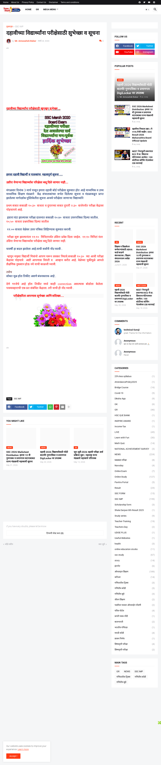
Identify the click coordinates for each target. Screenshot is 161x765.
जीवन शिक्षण (135, 599)
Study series (135, 516)
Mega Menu (49, 9)
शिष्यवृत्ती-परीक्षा (135, 649)
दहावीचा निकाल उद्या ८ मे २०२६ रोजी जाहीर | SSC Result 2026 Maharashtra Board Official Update (142, 135)
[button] (147, 9)
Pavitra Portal (135, 482)
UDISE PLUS (135, 532)
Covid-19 (135, 393)
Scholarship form (135, 504)
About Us (15, 2)
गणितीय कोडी (135, 588)
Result (135, 488)
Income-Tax (135, 426)
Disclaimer (53, 2)
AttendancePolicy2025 (135, 382)
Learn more (23, 749)
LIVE (135, 432)
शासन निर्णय (135, 638)
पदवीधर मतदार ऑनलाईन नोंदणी (135, 605)
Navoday (135, 465)
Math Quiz (135, 443)
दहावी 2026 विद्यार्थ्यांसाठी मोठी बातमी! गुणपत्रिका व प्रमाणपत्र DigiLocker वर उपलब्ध (54, 455)
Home (5, 2)
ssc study (135, 555)
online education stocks (135, 549)
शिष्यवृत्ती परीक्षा (135, 644)
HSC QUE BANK (135, 415)
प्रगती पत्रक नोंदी (135, 616)
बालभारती (135, 621)
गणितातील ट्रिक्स (135, 582)
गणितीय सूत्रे (135, 594)
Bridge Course (135, 387)
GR (37, 9)
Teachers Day (135, 527)
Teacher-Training (135, 521)
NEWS (135, 454)
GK (135, 404)
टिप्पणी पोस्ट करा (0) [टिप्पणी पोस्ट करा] (55, 533)
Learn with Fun (135, 437)
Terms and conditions (70, 2)
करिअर (135, 577)
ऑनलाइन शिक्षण (135, 571)
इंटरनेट (135, 566)
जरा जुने (101, 544)
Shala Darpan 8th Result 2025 (135, 510)
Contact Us (41, 2)
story (135, 560)
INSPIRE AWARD (135, 421)
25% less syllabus (135, 376)
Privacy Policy (28, 2)
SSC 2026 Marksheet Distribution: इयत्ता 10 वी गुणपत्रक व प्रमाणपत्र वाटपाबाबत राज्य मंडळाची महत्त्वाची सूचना (20, 457)
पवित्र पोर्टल (135, 610)
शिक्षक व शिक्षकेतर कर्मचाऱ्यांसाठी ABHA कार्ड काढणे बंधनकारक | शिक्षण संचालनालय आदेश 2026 (123, 254)
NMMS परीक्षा (135, 460)
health (135, 543)
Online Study (135, 476)
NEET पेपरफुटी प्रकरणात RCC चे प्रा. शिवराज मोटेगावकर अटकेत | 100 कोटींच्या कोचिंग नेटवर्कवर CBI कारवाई (142, 157)
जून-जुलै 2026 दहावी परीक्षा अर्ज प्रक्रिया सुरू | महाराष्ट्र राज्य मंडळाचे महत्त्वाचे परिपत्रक (88, 455)
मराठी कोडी (135, 633)
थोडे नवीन (9, 544)
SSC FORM (135, 493)
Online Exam (135, 471)
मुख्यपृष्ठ (9, 26)
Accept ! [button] (13, 756)
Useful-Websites (135, 538)
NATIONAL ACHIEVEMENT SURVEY (135, 449)
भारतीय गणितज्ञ (135, 627)
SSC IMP (19, 26)
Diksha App (135, 398)
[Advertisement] (55, 72)
